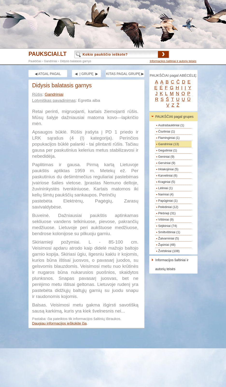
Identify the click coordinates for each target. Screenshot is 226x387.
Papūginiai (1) (167, 200)
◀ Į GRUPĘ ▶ (86, 74)
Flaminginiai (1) (169, 138)
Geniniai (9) (166, 156)
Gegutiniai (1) (167, 150)
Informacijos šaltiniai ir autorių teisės (173, 61)
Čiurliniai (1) (166, 131)
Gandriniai (50, 61)
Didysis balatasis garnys (75, 61)
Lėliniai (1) (165, 188)
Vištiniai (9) (166, 219)
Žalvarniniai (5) (168, 238)
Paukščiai (34, 61)
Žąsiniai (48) (167, 244)
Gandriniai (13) (168, 144)
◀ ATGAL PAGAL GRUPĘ (48, 74)
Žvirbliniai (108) (169, 251)
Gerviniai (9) (166, 163)
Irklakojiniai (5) (168, 169)
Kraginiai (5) (166, 182)
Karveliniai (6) (167, 175)
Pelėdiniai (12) (168, 207)
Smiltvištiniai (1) (169, 232)
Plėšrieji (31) (167, 213)
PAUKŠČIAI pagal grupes (174, 117)
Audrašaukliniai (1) (171, 125)
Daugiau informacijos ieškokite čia (59, 323)
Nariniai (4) (166, 194)
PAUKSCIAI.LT (47, 54)
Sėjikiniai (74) (167, 226)
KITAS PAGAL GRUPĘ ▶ (125, 74)
